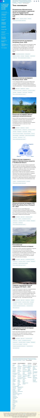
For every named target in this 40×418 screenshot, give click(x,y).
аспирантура (15, 57)
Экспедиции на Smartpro (4, 41)
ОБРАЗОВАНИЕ (20, 363)
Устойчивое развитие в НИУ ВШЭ (14, 370)
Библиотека (29, 364)
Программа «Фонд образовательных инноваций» (19, 359)
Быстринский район (27, 133)
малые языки (15, 137)
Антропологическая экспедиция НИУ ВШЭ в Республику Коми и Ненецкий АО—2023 (23, 204)
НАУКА (24, 363)
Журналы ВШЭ (29, 375)
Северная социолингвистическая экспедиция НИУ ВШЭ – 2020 (22, 286)
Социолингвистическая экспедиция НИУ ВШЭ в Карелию (23, 328)
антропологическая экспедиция (18, 133)
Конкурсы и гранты (24, 379)
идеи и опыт (18, 88)
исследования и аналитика (20, 53)
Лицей (19, 364)
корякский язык (21, 135)
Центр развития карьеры (19, 381)
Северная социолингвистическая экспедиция (19, 305)
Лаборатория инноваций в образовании (19, 20)
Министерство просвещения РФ (35, 372)
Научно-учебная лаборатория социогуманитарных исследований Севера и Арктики (19, 94)
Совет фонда (3, 17)
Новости (23, 360)
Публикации (29, 377)
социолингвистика (30, 305)
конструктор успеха (29, 216)
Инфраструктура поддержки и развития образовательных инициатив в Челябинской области (23, 160)
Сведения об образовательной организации (15, 397)
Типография (29, 372)
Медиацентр (30, 373)
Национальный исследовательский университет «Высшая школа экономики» (24, 358)
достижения (18, 216)
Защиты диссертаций (25, 374)
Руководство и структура (14, 368)
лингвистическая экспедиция (29, 135)
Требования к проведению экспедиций (3, 23)
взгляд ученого (27, 53)
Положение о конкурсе (3, 20)
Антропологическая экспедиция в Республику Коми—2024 (22, 78)
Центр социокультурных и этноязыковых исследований (24, 57)
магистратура (32, 55)
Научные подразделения (25, 365)
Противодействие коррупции (15, 387)
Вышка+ (19, 372)
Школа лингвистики (16, 307)
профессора (23, 88)
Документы (3, 34)
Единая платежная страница (14, 405)
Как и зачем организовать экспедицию (3, 37)
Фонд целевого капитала (14, 383)
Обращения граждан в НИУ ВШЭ (14, 380)
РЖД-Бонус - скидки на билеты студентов (4, 44)
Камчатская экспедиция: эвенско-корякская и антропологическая (22, 115)
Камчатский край (15, 135)
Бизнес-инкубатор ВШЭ (19, 384)
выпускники (17, 127)
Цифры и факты (13, 365)
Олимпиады (19, 368)
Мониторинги (25, 369)
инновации (29, 18)
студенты (17, 18)
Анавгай (29, 131)
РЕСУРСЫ (29, 363)
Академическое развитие (25, 376)
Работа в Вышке (13, 408)
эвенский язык (20, 137)
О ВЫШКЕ (14, 363)
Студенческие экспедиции (4, 14)
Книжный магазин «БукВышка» (29, 369)
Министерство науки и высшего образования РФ (35, 368)
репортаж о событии (23, 18)
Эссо (24, 137)
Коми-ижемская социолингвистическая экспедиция (22, 245)
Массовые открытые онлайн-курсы (35, 380)
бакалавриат (27, 55)
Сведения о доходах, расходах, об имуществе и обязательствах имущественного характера (15, 391)
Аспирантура (19, 376)
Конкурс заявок (4, 29)
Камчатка (32, 133)
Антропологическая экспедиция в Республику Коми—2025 (22, 41)
